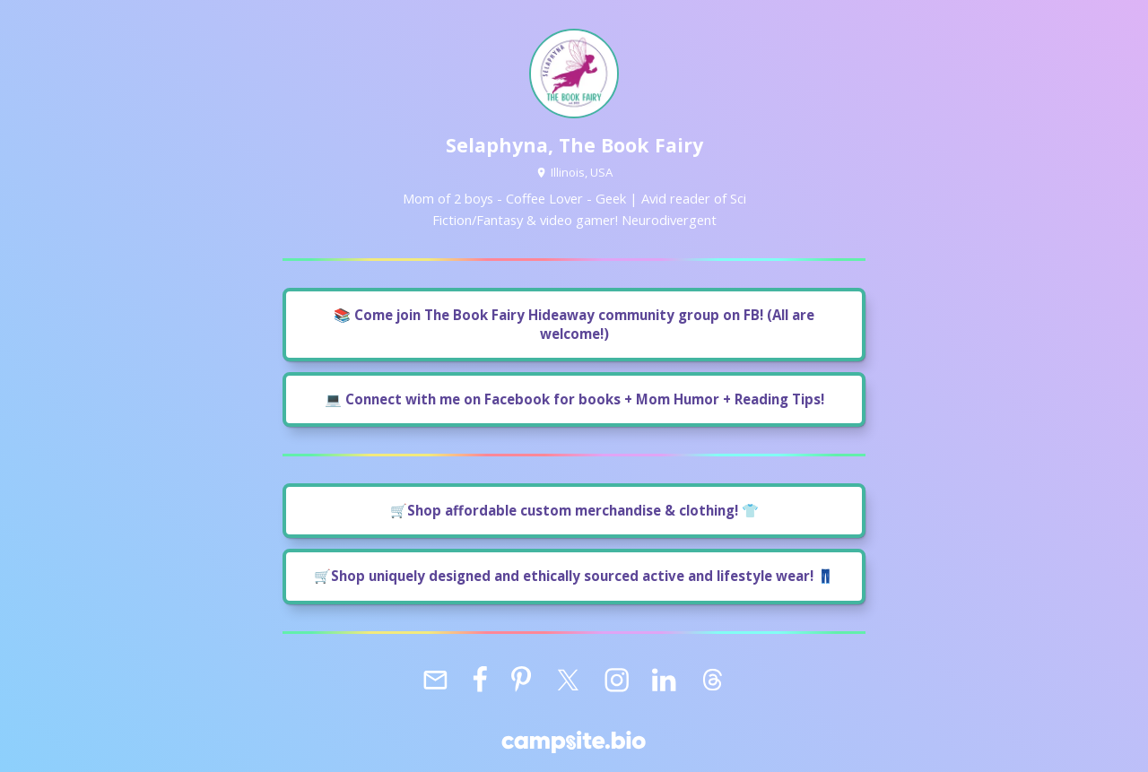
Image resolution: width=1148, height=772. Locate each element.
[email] (435, 680)
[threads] (712, 680)
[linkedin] (664, 680)
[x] (567, 680)
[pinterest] (521, 680)
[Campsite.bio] (573, 742)
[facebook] (480, 680)
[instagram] (616, 680)
